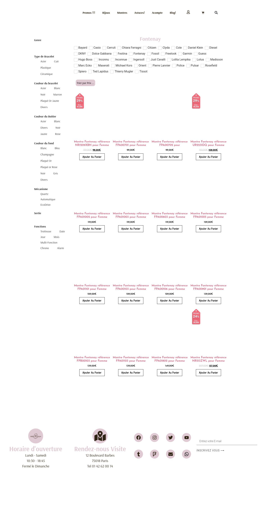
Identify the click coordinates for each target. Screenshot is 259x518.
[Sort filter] (85, 83)
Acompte (157, 12)
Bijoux (106, 12)
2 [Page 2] (149, 386)
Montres (122, 12)
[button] (216, 12)
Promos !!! (89, 12)
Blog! (173, 12)
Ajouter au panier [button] (91, 156)
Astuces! (139, 12)
